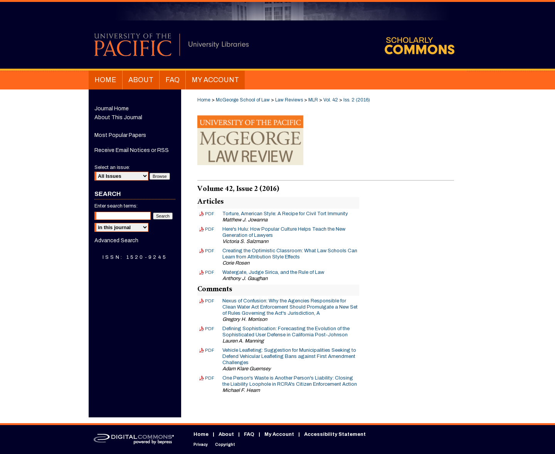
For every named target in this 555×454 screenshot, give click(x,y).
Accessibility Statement (335, 434)
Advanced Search (116, 240)
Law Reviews (289, 100)
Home (203, 100)
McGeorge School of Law (243, 100)
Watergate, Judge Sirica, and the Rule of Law (273, 272)
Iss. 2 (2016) (356, 100)
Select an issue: (112, 167)
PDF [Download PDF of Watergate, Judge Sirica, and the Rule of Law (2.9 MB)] (209, 272)
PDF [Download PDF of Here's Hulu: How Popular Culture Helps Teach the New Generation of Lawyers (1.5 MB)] (209, 229)
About (226, 434)
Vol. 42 (330, 100)
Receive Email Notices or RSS (131, 150)
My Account (279, 434)
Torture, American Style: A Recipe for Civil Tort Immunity (285, 213)
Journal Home (111, 108)
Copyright (225, 444)
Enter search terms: (116, 206)
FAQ (249, 434)
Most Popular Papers (120, 135)
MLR (313, 100)
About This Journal (118, 117)
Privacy (200, 444)
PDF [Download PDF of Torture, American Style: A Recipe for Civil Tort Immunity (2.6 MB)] (209, 213)
